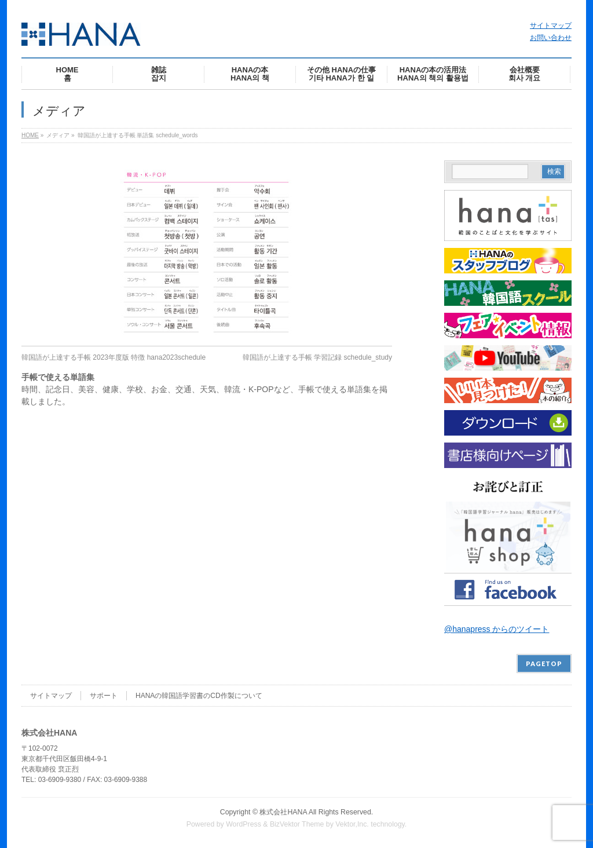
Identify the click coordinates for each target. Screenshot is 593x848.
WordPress (243, 824)
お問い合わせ (551, 38)
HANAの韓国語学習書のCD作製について (199, 696)
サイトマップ (551, 25)
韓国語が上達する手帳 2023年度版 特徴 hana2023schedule (113, 357)
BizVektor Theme (297, 824)
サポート (104, 696)
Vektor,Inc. (352, 824)
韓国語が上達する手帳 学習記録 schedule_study (317, 357)
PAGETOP (544, 663)
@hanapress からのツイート (496, 629)
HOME (30, 135)
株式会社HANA (283, 812)
